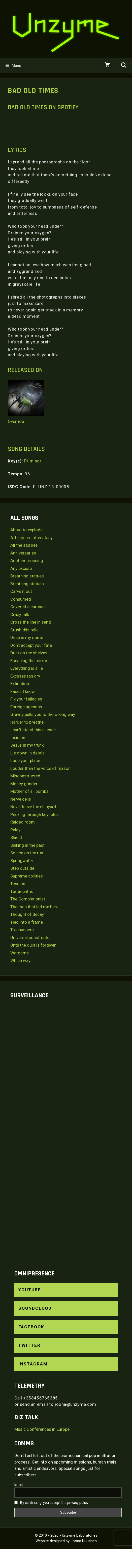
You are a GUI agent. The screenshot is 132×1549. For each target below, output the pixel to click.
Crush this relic (24, 629)
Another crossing (26, 560)
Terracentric (21, 891)
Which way (20, 960)
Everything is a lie (26, 668)
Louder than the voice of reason (40, 768)
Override (16, 421)
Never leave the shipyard (33, 806)
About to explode (26, 529)
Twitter (29, 1345)
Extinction (19, 683)
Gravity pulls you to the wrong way (42, 714)
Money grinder (24, 783)
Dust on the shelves (28, 652)
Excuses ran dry (25, 676)
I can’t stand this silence (33, 729)
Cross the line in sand (30, 622)
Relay (15, 829)
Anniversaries (23, 553)
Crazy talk (19, 614)
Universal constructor (30, 937)
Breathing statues (27, 575)
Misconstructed (25, 775)
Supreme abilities (26, 876)
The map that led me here (34, 906)
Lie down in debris (27, 752)
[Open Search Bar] (123, 65)
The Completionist (27, 898)
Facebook (31, 1326)
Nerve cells (20, 799)
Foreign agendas (26, 706)
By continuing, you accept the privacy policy (51, 1503)
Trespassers (22, 929)
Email (18, 1484)
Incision (17, 737)
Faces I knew (22, 691)
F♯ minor (33, 460)
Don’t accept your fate (31, 645)
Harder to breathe (27, 722)
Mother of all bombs (29, 791)
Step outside (22, 868)
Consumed (20, 599)
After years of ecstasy (31, 537)
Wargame (19, 952)
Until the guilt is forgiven (33, 945)
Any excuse (21, 568)
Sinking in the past (27, 845)
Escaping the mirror (28, 660)
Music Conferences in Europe (42, 1429)
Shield (16, 837)
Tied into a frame (26, 922)
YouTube (29, 1289)
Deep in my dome (26, 637)
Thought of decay (27, 914)
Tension (17, 883)
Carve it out (21, 591)
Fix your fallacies (26, 699)
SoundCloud (35, 1308)
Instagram (33, 1363)
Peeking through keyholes (34, 814)
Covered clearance (28, 606)
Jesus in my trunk (27, 745)
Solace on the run (26, 852)
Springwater (21, 860)
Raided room (22, 822)
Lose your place (25, 760)
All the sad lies (24, 545)
